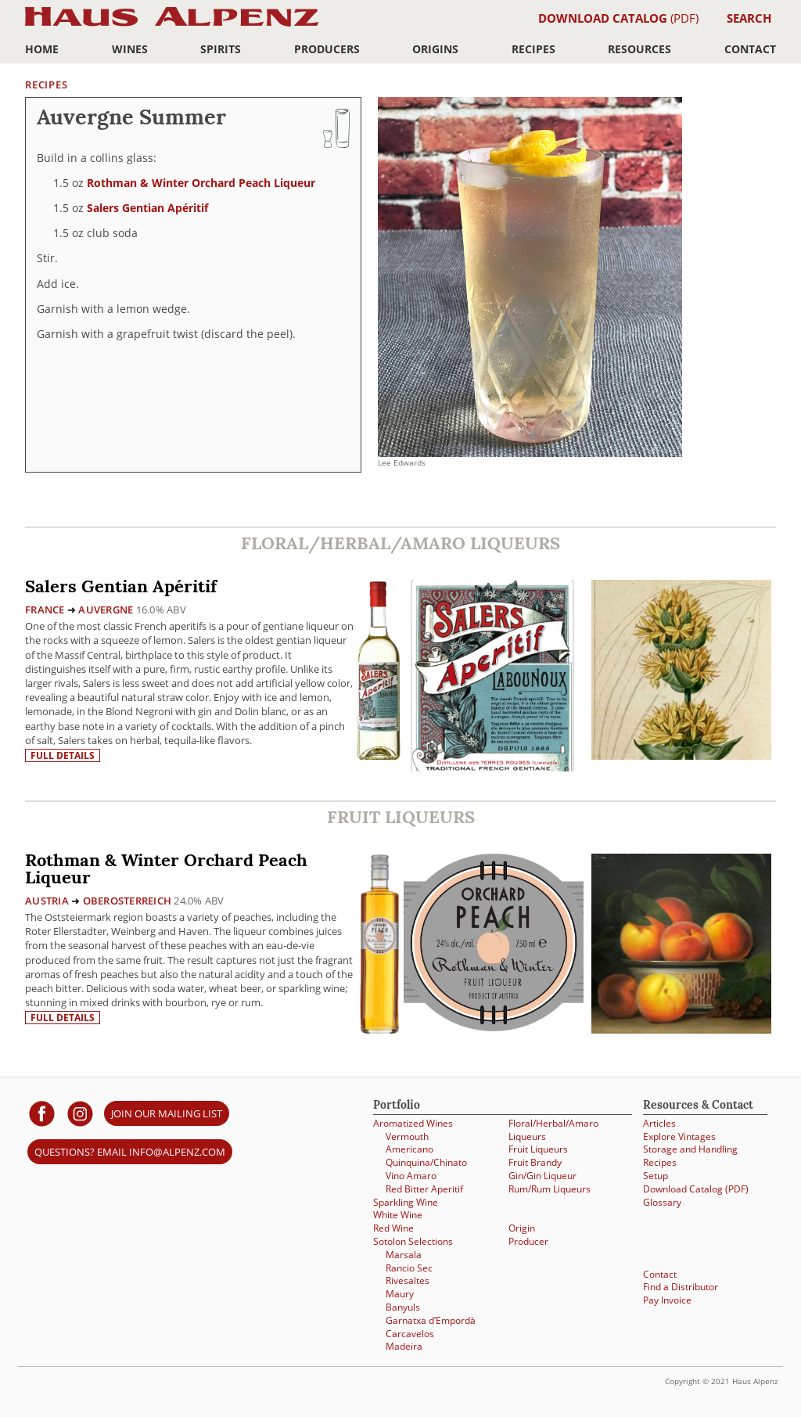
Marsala (404, 1254)
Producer (528, 1241)
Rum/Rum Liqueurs (549, 1189)
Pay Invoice (667, 1300)
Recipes (533, 48)
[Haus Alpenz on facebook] (41, 1113)
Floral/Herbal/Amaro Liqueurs (553, 1130)
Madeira (404, 1346)
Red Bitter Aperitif (424, 1189)
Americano (409, 1149)
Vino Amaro (411, 1175)
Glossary (662, 1202)
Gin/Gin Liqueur (542, 1175)
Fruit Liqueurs (538, 1149)
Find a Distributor (680, 1286)
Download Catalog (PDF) (696, 1189)
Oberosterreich (127, 901)
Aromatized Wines (413, 1123)
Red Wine (393, 1228)
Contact (750, 48)
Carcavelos (410, 1333)
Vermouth (407, 1136)
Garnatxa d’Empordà (431, 1320)
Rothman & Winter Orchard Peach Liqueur (201, 182)
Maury (400, 1293)
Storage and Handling (690, 1149)
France (45, 609)
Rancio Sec (409, 1268)
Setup (655, 1175)
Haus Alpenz (171, 25)
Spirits (220, 48)
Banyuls (403, 1307)
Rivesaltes (407, 1280)
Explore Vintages (679, 1136)
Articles (659, 1123)
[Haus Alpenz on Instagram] (80, 1113)
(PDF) (618, 18)
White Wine (397, 1214)
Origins (435, 48)
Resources (639, 48)
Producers (327, 48)
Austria (47, 901)
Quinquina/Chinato (426, 1162)
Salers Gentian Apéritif (147, 207)
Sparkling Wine (405, 1202)
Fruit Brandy (535, 1162)
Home (42, 48)
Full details (63, 755)
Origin (521, 1228)
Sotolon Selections (413, 1241)
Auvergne (105, 609)
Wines (130, 48)
